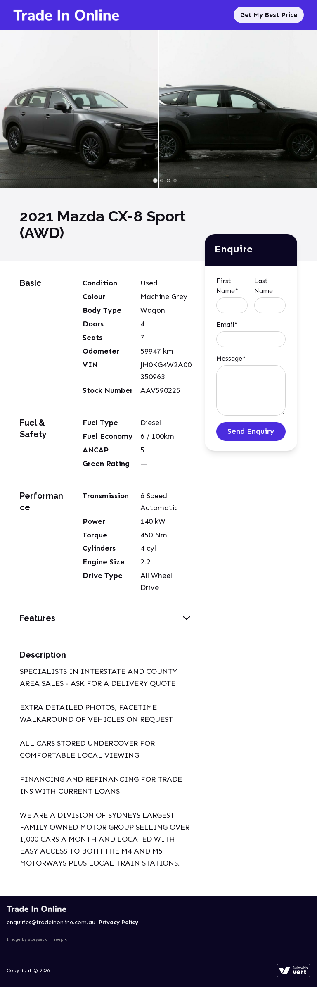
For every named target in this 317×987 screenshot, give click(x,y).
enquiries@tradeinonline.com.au (51, 922)
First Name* (227, 286)
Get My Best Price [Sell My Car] (268, 15)
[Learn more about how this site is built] (293, 970)
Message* (231, 358)
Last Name (263, 286)
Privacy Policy (118, 922)
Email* (226, 324)
